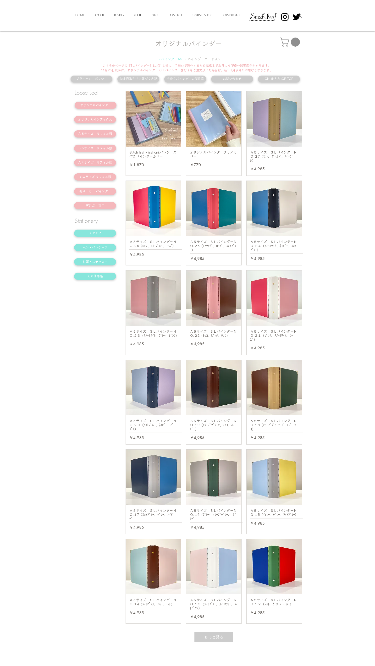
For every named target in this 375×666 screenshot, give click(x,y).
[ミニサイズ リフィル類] (95, 177)
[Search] (300, 16)
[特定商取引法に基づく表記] (138, 79)
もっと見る (213, 637)
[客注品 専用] (95, 205)
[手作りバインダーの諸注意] (185, 79)
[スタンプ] (95, 233)
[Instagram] (285, 17)
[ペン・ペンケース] (95, 247)
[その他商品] (95, 276)
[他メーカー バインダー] (95, 191)
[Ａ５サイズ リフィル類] (95, 134)
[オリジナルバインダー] (95, 105)
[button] (291, 42)
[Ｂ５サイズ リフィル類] (95, 148)
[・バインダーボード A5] (202, 59)
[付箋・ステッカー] (95, 261)
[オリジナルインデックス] (95, 119)
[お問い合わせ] (232, 79)
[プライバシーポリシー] (91, 79)
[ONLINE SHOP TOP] (279, 79)
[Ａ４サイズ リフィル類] (95, 162)
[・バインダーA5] (170, 59)
